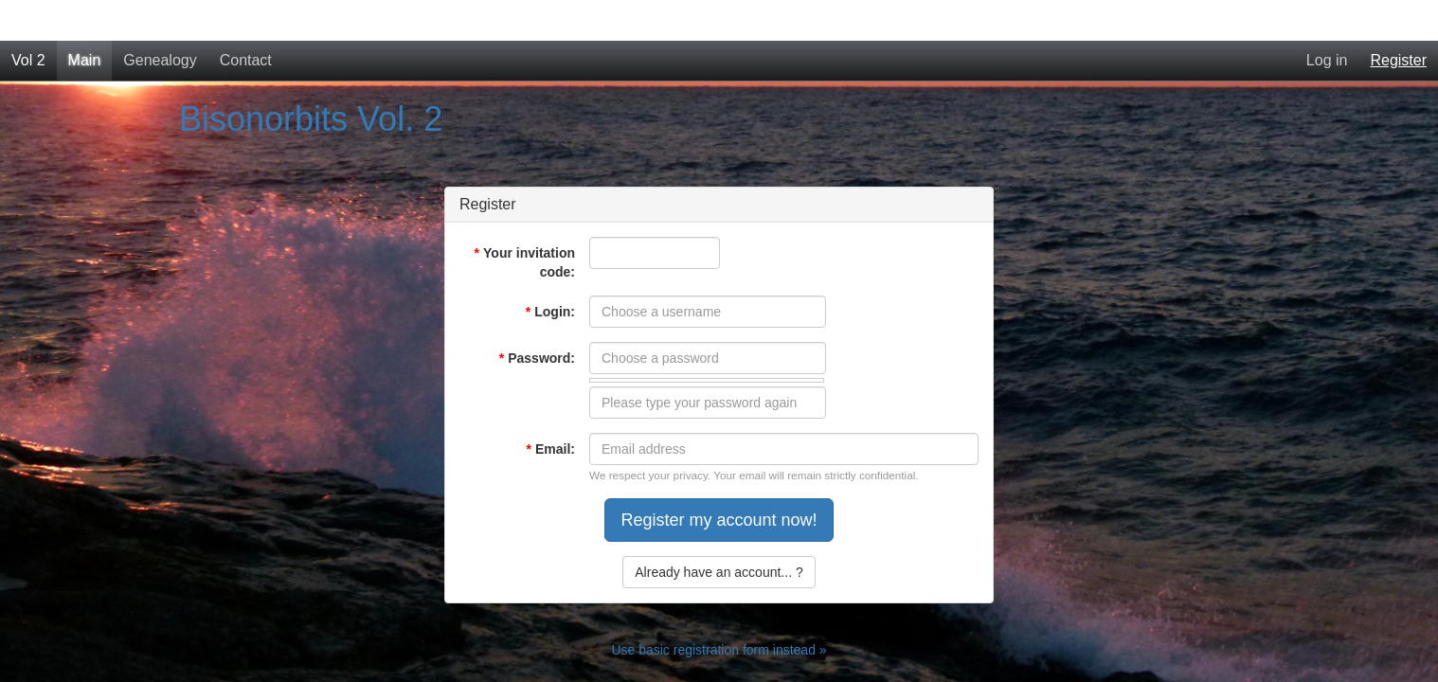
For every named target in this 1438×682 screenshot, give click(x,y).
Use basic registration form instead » (718, 609)
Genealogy (159, 19)
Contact (246, 19)
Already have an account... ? (718, 531)
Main (84, 19)
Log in (1327, 19)
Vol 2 (28, 19)
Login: (550, 270)
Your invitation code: (525, 222)
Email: (551, 408)
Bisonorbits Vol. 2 (310, 78)
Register (1398, 19)
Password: (537, 317)
